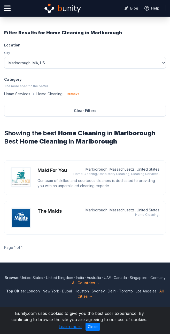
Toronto (126, 291)
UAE (107, 277)
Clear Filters (85, 110)
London (33, 291)
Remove (73, 94)
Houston (82, 291)
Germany (158, 277)
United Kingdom (59, 277)
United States (31, 277)
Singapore (139, 277)
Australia (94, 277)
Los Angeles (146, 291)
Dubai (67, 291)
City (7, 53)
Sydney (98, 291)
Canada (120, 277)
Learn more (70, 326)
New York (51, 291)
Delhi (112, 291)
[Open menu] (7, 8)
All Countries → (86, 283)
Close (93, 326)
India (80, 277)
